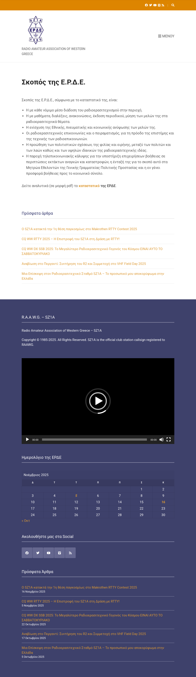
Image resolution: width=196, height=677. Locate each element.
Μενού (166, 36)
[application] (98, 401)
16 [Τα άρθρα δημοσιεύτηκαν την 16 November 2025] (163, 502)
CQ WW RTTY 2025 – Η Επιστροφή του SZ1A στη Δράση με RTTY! (70, 239)
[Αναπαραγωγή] (27, 439)
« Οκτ (26, 521)
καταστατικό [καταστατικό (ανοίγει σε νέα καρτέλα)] (89, 186)
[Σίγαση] (161, 439)
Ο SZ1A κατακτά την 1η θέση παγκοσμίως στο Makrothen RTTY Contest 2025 (79, 229)
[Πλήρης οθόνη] (168, 439)
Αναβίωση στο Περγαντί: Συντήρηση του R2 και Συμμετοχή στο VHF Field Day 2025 (84, 264)
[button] (98, 401)
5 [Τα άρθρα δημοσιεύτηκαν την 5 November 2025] (76, 496)
